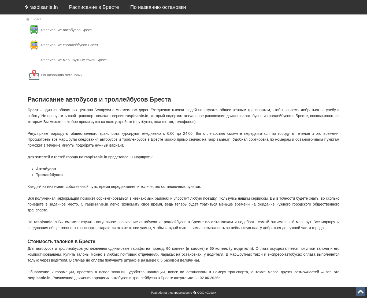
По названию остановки (158, 7)
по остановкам (219, 222)
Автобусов (46, 169)
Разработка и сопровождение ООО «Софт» (183, 292)
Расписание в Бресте (94, 7)
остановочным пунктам (317, 139)
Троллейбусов (49, 175)
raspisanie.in (41, 7)
